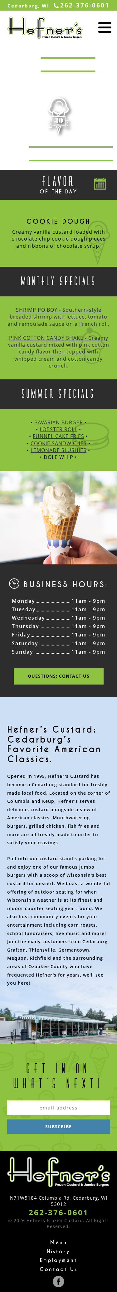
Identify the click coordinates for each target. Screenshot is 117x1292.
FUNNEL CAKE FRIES (58, 436)
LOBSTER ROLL (58, 429)
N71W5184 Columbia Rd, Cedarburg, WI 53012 (58, 1201)
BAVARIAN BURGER (58, 422)
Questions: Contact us (59, 676)
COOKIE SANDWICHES (59, 443)
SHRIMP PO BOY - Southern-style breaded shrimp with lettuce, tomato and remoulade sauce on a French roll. (58, 316)
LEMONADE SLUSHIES (58, 450)
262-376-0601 (59, 1212)
